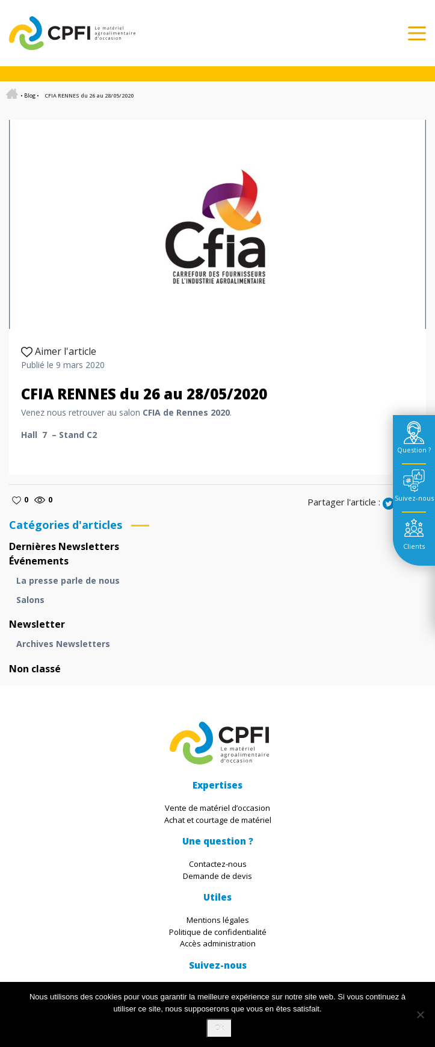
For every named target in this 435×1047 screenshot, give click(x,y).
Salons (30, 599)
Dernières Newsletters (64, 546)
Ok (219, 1028)
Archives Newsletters (63, 643)
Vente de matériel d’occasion (217, 807)
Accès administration (218, 943)
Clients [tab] (414, 546)
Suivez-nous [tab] (414, 497)
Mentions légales (218, 919)
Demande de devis (217, 875)
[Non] (420, 1014)
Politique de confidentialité (218, 932)
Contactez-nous (218, 863)
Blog (29, 95)
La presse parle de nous (68, 580)
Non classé (35, 668)
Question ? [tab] (414, 449)
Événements (39, 560)
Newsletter (37, 624)
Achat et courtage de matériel (217, 819)
